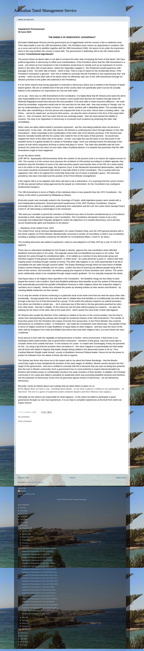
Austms (23, 491)
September (26, 537)
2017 (22, 636)
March (24, 623)
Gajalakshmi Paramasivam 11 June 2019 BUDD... (38, 602)
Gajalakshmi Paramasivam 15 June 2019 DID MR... (39, 590)
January (25, 629)
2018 (22, 633)
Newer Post (23, 478)
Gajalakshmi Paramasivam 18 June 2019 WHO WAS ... (40, 581)
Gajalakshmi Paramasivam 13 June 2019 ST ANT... (39, 596)
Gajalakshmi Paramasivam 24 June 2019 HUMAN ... (39, 563)
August (24, 540)
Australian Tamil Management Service (45, 10)
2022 (22, 516)
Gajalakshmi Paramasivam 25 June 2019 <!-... (37, 557)
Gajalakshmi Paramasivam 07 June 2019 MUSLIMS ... (40, 608)
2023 (22, 513)
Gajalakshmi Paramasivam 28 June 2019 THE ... (38, 551)
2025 (22, 507)
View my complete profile (26, 494)
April (24, 620)
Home (72, 478)
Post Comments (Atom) (35, 482)
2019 (22, 525)
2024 (22, 511)
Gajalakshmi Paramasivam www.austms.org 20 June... (40, 575)
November (26, 531)
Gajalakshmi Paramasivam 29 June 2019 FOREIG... (39, 548)
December (26, 528)
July (23, 543)
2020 (22, 522)
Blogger (84, 499)
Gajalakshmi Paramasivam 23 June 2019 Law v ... (39, 566)
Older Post (121, 478)
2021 (22, 519)
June (24, 546)
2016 (22, 639)
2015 (22, 642)
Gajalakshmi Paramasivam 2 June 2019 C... (37, 614)
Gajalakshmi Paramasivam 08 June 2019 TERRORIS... (40, 605)
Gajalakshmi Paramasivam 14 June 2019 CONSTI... (39, 593)
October (25, 534)
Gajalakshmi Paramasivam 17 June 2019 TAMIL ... (39, 587)
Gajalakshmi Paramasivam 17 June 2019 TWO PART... (40, 584)
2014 (22, 645)
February (25, 626)
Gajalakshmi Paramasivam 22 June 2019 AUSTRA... (39, 569)
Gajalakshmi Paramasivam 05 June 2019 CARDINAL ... (41, 610)
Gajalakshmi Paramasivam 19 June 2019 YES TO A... (40, 578)
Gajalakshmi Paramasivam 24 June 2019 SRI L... (38, 560)
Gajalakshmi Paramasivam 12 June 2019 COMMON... (40, 599)
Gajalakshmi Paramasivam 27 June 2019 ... (36, 554)
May (23, 617)
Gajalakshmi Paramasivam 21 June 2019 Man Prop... (40, 572)
